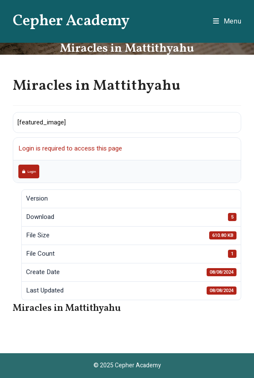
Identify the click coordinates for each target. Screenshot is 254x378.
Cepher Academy (71, 21)
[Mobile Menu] (227, 21)
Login (29, 171)
